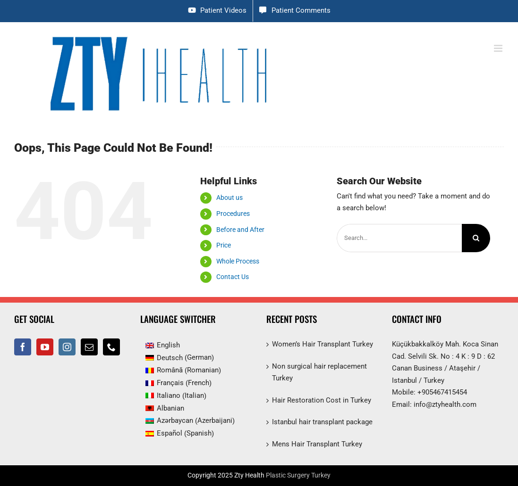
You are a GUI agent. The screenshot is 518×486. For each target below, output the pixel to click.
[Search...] (399, 238)
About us (229, 197)
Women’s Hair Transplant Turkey (322, 344)
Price (223, 245)
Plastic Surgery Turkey (298, 475)
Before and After (240, 229)
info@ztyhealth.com (445, 404)
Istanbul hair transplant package (322, 422)
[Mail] (89, 346)
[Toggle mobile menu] (499, 48)
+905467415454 (442, 392)
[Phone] (111, 346)
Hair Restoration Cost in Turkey (321, 400)
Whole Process (237, 261)
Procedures (233, 213)
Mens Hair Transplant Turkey (317, 444)
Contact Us (232, 276)
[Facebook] (22, 346)
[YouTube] (44, 346)
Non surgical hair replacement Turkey (319, 372)
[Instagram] (67, 346)
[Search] (476, 238)
